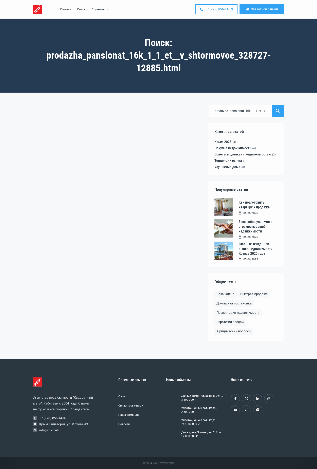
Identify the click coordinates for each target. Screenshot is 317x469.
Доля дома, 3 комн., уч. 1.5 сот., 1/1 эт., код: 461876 (202, 432)
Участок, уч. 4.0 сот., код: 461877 (198, 420)
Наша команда (128, 414)
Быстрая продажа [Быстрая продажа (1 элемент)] (254, 294)
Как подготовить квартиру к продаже (254, 204)
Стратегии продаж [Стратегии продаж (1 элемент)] (230, 322)
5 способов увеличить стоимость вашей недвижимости (255, 226)
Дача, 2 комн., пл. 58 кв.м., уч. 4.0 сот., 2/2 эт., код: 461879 (201, 395)
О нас (122, 396)
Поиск (81, 9)
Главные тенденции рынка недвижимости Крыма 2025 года (255, 249)
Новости (124, 424)
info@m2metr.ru (50, 430)
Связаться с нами (262, 9)
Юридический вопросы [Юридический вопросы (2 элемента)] (233, 331)
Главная (65, 9)
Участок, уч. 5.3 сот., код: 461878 (198, 408)
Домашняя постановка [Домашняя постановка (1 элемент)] (234, 303)
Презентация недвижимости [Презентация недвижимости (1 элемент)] (238, 313)
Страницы (100, 9)
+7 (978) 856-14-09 (216, 9)
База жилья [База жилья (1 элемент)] (225, 294)
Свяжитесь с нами (130, 405)
